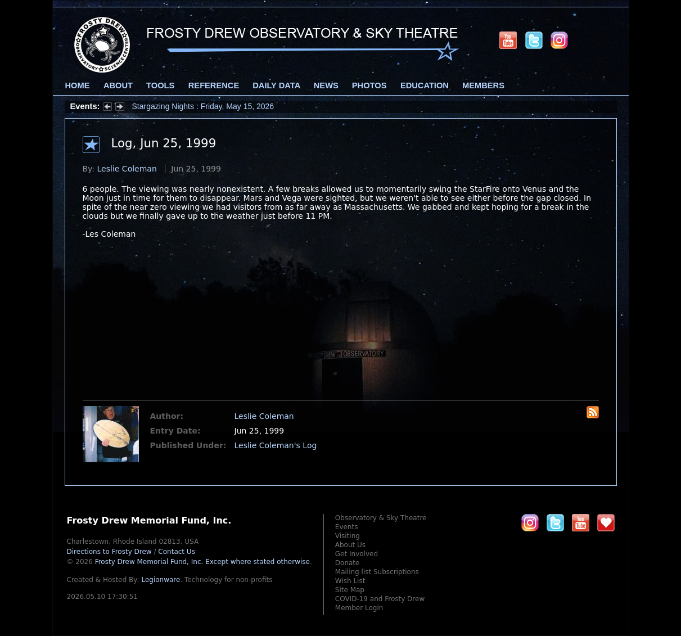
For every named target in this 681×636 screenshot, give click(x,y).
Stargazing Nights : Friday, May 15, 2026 (203, 106)
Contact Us (176, 552)
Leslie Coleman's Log (275, 445)
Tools (160, 85)
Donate (347, 563)
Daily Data (276, 85)
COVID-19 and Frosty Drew (380, 599)
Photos (369, 85)
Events (346, 527)
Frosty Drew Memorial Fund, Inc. (202, 562)
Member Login (359, 608)
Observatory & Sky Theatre (381, 518)
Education (424, 85)
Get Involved (356, 554)
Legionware (160, 580)
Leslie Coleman (127, 168)
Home (77, 85)
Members (483, 85)
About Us (350, 545)
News (326, 85)
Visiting (347, 536)
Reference (213, 85)
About (118, 85)
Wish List (350, 581)
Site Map (349, 590)
